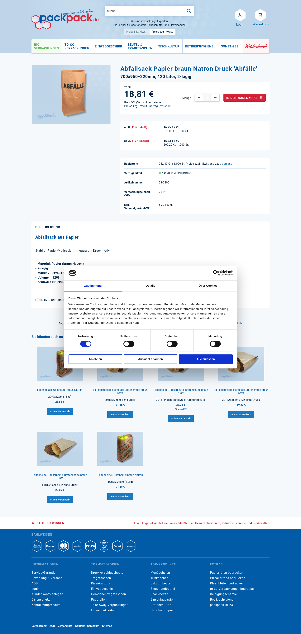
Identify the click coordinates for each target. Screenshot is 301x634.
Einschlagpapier (162, 599)
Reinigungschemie (223, 594)
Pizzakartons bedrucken (227, 578)
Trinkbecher (159, 578)
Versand (165, 106)
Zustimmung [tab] (93, 285)
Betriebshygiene (221, 599)
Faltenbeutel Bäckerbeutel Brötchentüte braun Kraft (120, 391)
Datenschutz (40, 599)
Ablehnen (95, 359)
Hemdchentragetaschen (108, 594)
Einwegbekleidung (104, 610)
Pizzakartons (100, 583)
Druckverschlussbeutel (107, 572)
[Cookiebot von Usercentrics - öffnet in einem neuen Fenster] (216, 273)
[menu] (137, 46)
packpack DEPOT (222, 605)
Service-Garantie (43, 572)
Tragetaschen (101, 578)
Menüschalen (160, 572)
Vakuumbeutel (160, 583)
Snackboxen (159, 594)
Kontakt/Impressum (46, 605)
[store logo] (65, 19)
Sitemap (107, 625)
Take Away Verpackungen (109, 605)
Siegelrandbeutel (162, 589)
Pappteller (98, 599)
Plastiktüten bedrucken (227, 583)
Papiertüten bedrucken (226, 572)
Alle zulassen (206, 359)
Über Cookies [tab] (208, 285)
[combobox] (149, 11)
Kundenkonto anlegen (47, 594)
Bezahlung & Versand (47, 578)
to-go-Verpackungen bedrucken (233, 589)
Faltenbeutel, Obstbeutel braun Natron (59, 389)
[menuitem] (46, 46)
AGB (34, 583)
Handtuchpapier (162, 610)
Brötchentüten (160, 605)
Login (35, 589)
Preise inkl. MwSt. (136, 31)
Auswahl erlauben (150, 359)
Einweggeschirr (102, 589)
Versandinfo (65, 625)
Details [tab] (150, 285)
